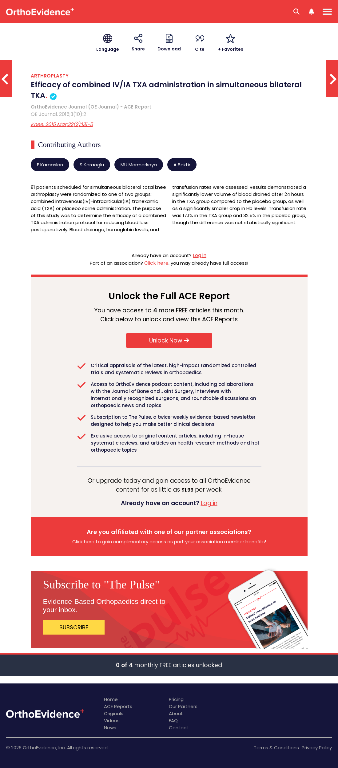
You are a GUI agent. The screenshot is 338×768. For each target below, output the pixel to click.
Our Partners (183, 706)
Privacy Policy (317, 747)
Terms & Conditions (276, 747)
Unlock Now (169, 340)
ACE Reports (118, 706)
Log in (199, 255)
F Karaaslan (50, 164)
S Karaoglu (92, 164)
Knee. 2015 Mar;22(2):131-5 (62, 124)
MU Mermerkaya (139, 164)
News (110, 727)
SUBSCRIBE (73, 627)
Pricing (176, 699)
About (176, 713)
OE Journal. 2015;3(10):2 (58, 114)
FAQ (173, 720)
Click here (156, 263)
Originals (113, 713)
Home (111, 699)
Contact (179, 727)
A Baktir (181, 164)
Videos (112, 720)
